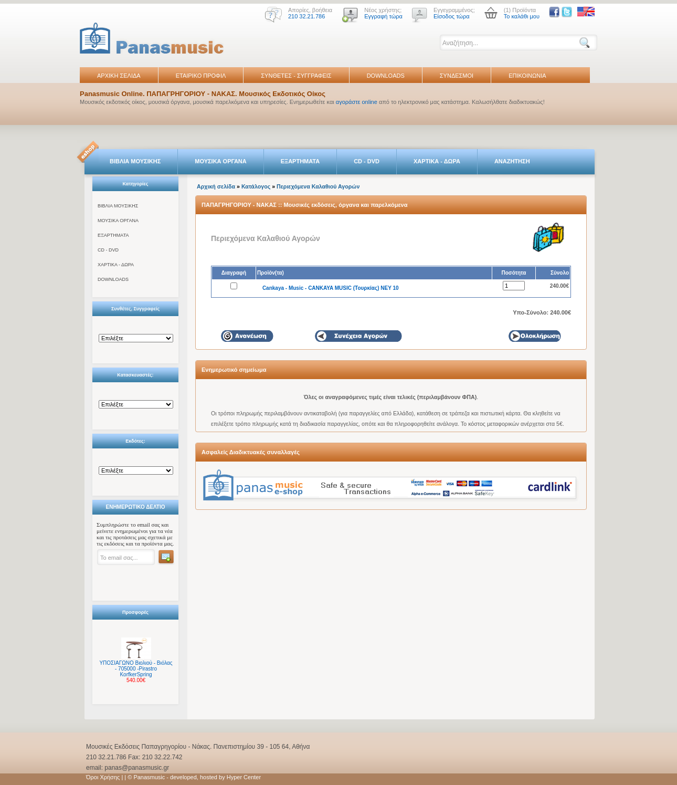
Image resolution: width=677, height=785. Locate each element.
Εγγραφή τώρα (383, 16)
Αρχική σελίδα (216, 186)
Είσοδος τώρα (451, 16)
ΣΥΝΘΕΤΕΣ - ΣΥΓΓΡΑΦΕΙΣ (296, 75)
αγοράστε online (356, 102)
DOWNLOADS (386, 75)
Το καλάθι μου (522, 16)
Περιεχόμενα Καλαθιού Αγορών (318, 186)
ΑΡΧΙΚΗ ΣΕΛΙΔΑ (119, 75)
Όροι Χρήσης (103, 777)
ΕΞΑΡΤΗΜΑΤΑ (300, 161)
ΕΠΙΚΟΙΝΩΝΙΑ (527, 75)
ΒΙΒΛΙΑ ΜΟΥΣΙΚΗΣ (135, 161)
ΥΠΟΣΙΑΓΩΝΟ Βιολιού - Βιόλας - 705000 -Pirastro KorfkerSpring (135, 668)
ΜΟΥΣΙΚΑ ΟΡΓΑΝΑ (221, 161)
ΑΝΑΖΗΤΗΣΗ (512, 161)
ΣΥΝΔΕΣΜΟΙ (456, 75)
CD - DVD (366, 161)
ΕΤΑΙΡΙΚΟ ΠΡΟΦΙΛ (201, 75)
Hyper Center (244, 777)
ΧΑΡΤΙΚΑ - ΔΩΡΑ (437, 161)
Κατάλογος (255, 186)
